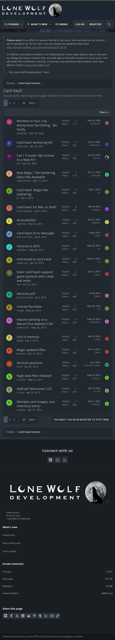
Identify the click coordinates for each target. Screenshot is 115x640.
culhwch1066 (24, 180)
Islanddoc (22, 250)
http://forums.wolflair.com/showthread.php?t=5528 (36, 47)
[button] (21, 24)
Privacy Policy (13, 515)
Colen (97, 235)
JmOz (20, 366)
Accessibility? (26, 220)
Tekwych (95, 209)
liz (18, 198)
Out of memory (28, 337)
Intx (19, 284)
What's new (39, 24)
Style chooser (10, 633)
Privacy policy (40, 636)
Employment (13, 512)
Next (31, 103)
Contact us (7, 636)
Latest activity (9, 545)
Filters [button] (102, 112)
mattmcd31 (23, 327)
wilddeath (22, 133)
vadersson (22, 263)
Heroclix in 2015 (28, 246)
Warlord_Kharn (25, 236)
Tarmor (96, 157)
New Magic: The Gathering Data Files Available (36, 175)
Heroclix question (29, 363)
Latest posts (9, 532)
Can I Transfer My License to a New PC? (35, 157)
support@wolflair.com (37, 65)
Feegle (20, 310)
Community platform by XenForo (32, 628)
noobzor (21, 379)
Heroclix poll (26, 294)
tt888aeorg (106, 585)
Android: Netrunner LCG (34, 389)
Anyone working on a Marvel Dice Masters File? (35, 321)
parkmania (22, 146)
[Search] (109, 24)
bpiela (20, 340)
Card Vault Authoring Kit (34, 142)
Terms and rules (22, 636)
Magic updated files (31, 350)
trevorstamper (24, 211)
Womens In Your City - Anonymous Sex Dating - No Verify (37, 125)
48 (23, 103)
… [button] (19, 103)
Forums (13, 24)
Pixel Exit (78, 628)
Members (65, 24)
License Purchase (29, 306)
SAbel (97, 296)
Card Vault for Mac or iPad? (36, 207)
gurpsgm (95, 175)
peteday (21, 353)
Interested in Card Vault (34, 259)
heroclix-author (25, 297)
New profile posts (12, 539)
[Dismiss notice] (107, 40)
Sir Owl (20, 392)
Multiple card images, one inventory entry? (36, 404)
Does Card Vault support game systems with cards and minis (35, 276)
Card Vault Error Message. (36, 233)
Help (50, 636)
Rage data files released (34, 376)
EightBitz (21, 223)
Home (58, 636)
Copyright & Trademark (18, 518)
